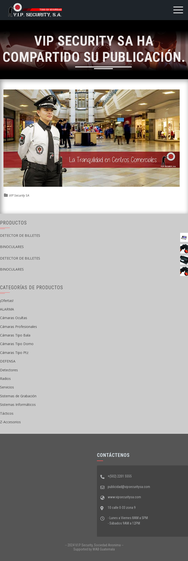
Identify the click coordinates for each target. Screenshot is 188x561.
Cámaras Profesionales (18, 326)
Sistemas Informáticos (18, 404)
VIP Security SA (19, 195)
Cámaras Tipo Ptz (14, 352)
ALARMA (7, 309)
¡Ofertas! (6, 300)
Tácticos (6, 413)
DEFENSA (7, 361)
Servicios (7, 387)
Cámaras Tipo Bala (15, 335)
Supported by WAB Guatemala (94, 549)
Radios (5, 378)
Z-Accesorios (10, 422)
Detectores (9, 370)
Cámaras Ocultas (13, 317)
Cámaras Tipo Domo (17, 343)
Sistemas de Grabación (18, 396)
